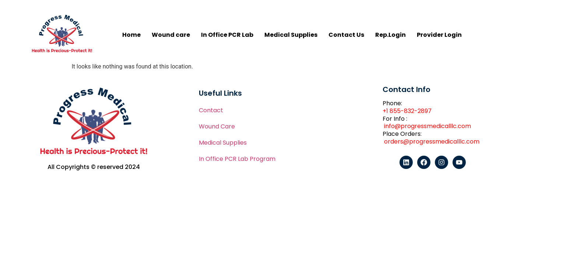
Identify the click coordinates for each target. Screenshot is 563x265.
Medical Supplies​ (223, 142)
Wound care (171, 35)
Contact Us (346, 35)
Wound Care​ (217, 126)
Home (131, 35)
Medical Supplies (290, 35)
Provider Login (439, 35)
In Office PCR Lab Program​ (237, 159)
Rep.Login (390, 35)
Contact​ (211, 110)
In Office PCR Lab (227, 35)
